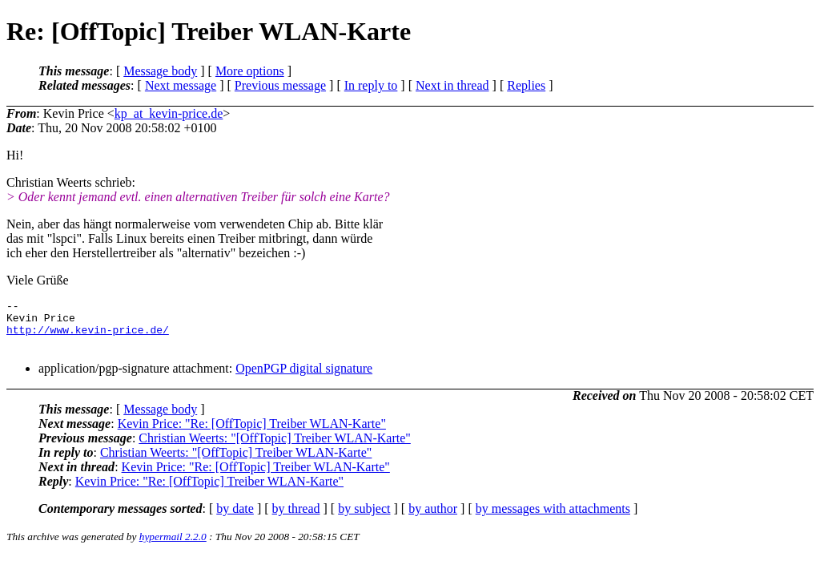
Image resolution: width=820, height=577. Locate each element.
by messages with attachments (553, 518)
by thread (296, 518)
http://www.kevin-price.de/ (87, 336)
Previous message (280, 85)
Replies (526, 85)
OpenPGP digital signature (303, 378)
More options (249, 71)
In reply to (371, 85)
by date (235, 518)
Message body (160, 71)
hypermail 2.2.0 (173, 546)
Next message (180, 85)
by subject (364, 518)
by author (432, 518)
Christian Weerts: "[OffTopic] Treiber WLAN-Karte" (274, 447)
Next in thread (452, 85)
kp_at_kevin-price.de (169, 113)
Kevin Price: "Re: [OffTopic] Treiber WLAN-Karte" (252, 433)
